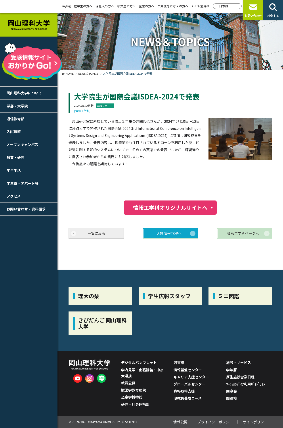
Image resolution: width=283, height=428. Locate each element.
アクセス (14, 196)
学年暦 (231, 369)
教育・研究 (15, 157)
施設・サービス (238, 362)
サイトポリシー (255, 421)
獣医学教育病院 (133, 390)
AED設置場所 (200, 6)
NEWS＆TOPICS (88, 73)
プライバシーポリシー (215, 421)
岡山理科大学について (24, 92)
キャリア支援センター (191, 376)
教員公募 (128, 382)
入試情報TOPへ (169, 233)
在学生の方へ (83, 6)
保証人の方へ (105, 6)
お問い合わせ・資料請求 (26, 209)
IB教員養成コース (188, 398)
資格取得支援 (184, 391)
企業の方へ (146, 6)
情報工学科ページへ (243, 233)
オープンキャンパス (22, 144)
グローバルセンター (189, 384)
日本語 (223, 6)
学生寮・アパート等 (22, 183)
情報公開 (180, 421)
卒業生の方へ (126, 6)
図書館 (179, 362)
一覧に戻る (96, 233)
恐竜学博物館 (131, 397)
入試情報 (14, 131)
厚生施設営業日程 (240, 376)
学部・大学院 (17, 106)
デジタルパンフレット (139, 362)
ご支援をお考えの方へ (172, 6)
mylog (66, 6)
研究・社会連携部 (135, 404)
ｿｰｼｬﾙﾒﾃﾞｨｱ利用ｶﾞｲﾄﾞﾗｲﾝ (245, 384)
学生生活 (14, 170)
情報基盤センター (188, 369)
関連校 (231, 398)
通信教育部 (15, 118)
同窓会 (231, 391)
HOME (70, 73)
